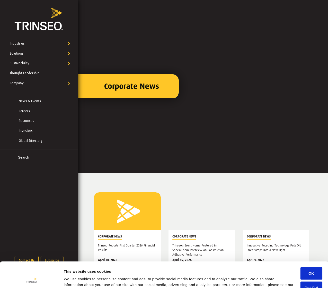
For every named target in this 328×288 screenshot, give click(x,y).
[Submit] (14, 157)
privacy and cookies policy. (89, 265)
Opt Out (311, 262)
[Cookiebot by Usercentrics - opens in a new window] (31, 278)
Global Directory (31, 140)
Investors (26, 130)
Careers (24, 111)
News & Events (30, 101)
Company (17, 83)
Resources (26, 121)
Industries (17, 43)
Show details (75, 278)
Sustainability (19, 63)
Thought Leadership (24, 73)
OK (311, 248)
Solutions (16, 53)
